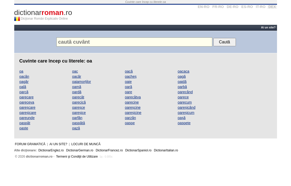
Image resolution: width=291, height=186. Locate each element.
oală (22, 87)
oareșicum (186, 113)
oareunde (27, 118)
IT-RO (260, 7)
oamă (76, 87)
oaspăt (24, 123)
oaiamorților (81, 82)
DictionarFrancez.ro (109, 150)
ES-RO (247, 7)
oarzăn (130, 118)
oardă (76, 92)
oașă (181, 118)
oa (21, 71)
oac (75, 71)
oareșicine (133, 113)
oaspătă (78, 123)
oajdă (182, 82)
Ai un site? (268, 27)
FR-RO (218, 7)
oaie (128, 82)
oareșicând (186, 107)
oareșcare (27, 107)
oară (128, 87)
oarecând (185, 92)
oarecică (79, 102)
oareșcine (133, 107)
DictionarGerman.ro (79, 150)
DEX (272, 7)
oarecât (78, 97)
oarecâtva (133, 97)
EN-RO (203, 7)
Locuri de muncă (86, 144)
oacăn (24, 76)
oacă (129, 71)
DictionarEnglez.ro (51, 150)
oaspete (184, 123)
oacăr (76, 76)
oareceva (26, 102)
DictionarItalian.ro (166, 150)
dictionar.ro (43, 13)
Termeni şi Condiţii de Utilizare (77, 156)
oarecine (132, 102)
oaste (23, 128)
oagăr (24, 82)
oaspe (130, 123)
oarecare (26, 97)
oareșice (79, 113)
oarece (183, 97)
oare (128, 92)
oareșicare (27, 113)
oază (76, 128)
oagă (182, 76)
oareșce (78, 107)
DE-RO (232, 7)
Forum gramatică (30, 144)
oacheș (130, 76)
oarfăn (77, 118)
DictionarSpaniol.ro (138, 150)
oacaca (183, 71)
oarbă (182, 87)
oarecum (185, 102)
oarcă (23, 92)
